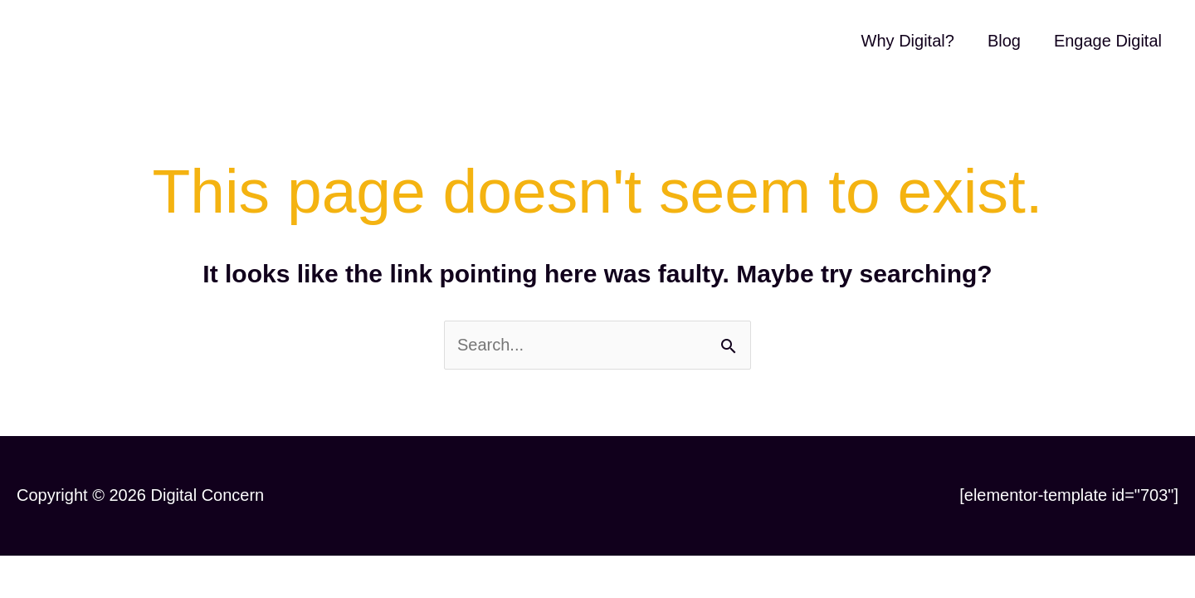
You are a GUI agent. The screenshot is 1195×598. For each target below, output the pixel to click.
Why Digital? (907, 41)
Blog (1004, 41)
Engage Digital (1108, 41)
